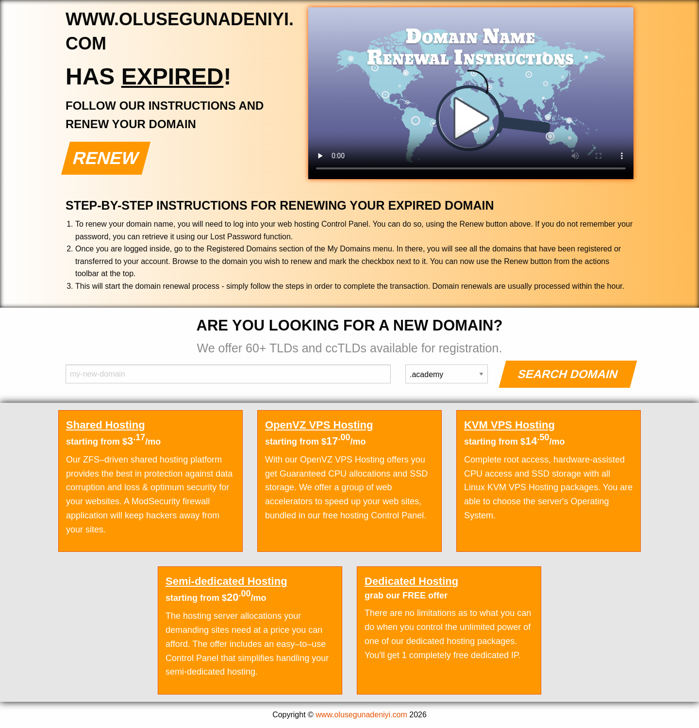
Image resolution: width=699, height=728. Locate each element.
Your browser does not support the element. (470, 93)
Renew (106, 158)
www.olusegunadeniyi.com (361, 715)
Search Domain (568, 374)
